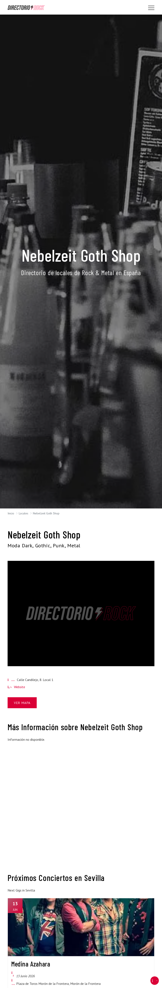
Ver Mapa (22, 703)
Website (16, 687)
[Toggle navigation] (151, 8)
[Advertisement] (30, 767)
